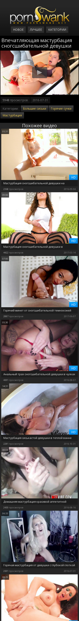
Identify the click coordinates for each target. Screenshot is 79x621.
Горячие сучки (61, 108)
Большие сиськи (34, 108)
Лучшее (36, 30)
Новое (18, 30)
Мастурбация (12, 115)
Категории (57, 30)
